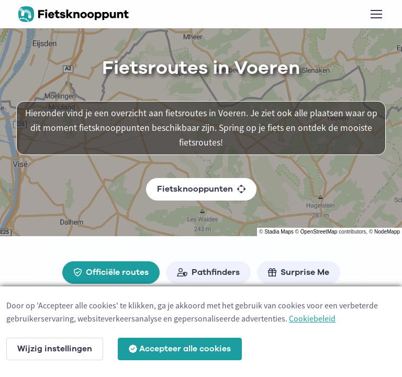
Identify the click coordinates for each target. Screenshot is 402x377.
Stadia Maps (279, 232)
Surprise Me (298, 272)
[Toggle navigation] (376, 14)
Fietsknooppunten (201, 189)
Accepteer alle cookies (180, 348)
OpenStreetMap (319, 232)
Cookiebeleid (312, 318)
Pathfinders (208, 272)
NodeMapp (387, 232)
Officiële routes (111, 272)
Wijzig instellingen (54, 348)
